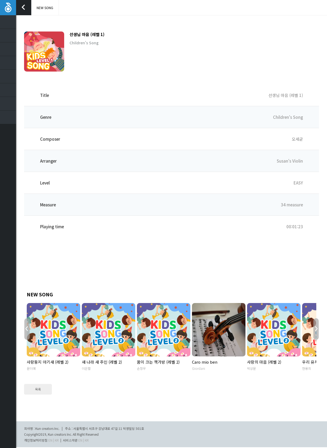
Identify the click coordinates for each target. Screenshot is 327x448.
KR (57, 440)
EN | (51, 440)
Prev (27, 329)
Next (316, 329)
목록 (38, 389)
